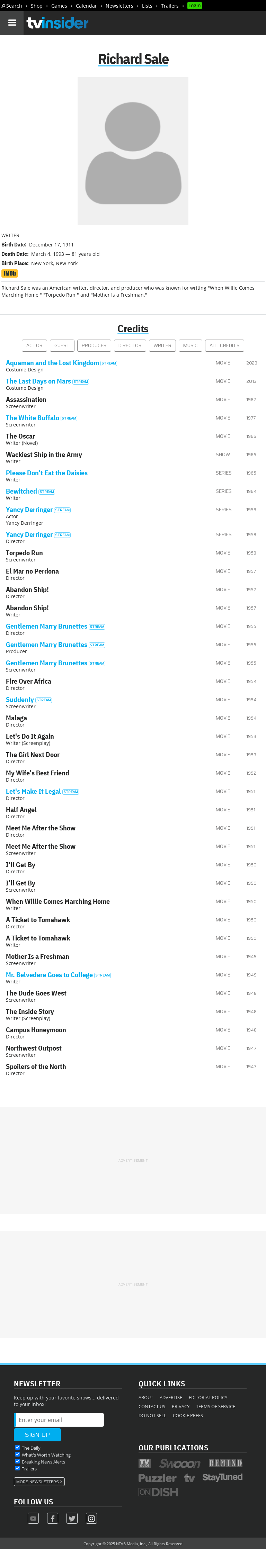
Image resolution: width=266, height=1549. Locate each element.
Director (130, 346)
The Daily (31, 1448)
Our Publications (173, 1447)
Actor (34, 346)
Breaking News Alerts (43, 1462)
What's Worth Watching (46, 1455)
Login (194, 5)
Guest (62, 346)
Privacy (180, 1406)
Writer (162, 346)
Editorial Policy (208, 1397)
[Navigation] (12, 23)
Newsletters (119, 5)
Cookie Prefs (188, 1415)
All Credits (225, 346)
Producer (94, 346)
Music (190, 346)
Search (14, 5)
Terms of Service (215, 1406)
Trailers (170, 5)
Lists (147, 5)
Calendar (86, 5)
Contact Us (152, 1406)
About (146, 1397)
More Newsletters (37, 1481)
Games (59, 5)
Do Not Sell (152, 1415)
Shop (37, 5)
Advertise (171, 1397)
